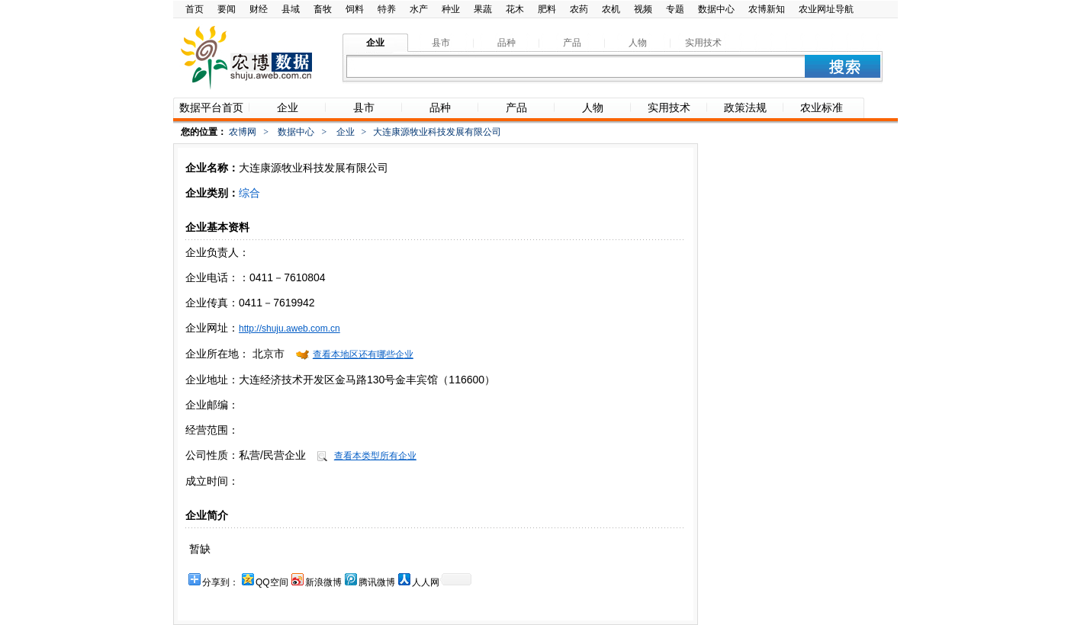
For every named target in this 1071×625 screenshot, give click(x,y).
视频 (643, 9)
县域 (290, 9)
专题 (675, 9)
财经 (258, 9)
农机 (611, 9)
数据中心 (716, 9)
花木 (515, 9)
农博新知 (766, 9)
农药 (579, 9)
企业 (345, 132)
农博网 (242, 132)
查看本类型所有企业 (375, 455)
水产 (419, 9)
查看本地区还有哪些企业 (363, 354)
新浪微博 (323, 582)
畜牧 (323, 9)
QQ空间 (272, 582)
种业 (451, 9)
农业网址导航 (826, 9)
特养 (387, 9)
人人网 (425, 582)
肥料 (547, 9)
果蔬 (483, 9)
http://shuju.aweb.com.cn (289, 328)
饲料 (355, 9)
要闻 (226, 9)
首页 (194, 9)
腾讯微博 (377, 582)
